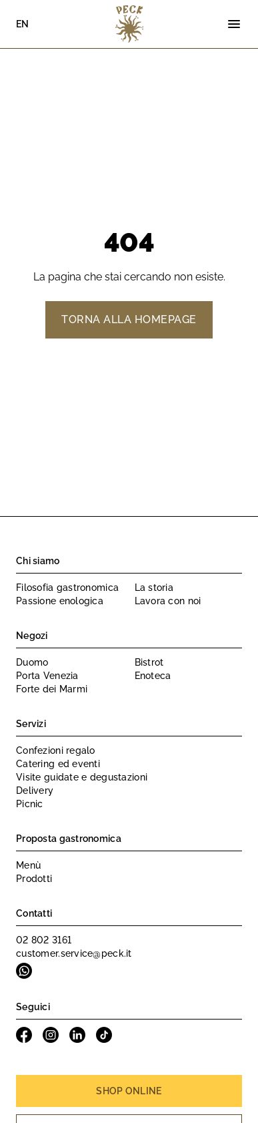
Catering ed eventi (58, 763)
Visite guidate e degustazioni (81, 777)
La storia (154, 587)
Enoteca (153, 675)
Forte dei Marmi (51, 689)
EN (22, 24)
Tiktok (104, 1035)
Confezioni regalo (55, 750)
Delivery (34, 790)
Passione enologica (59, 601)
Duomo (32, 662)
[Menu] (234, 24)
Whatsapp (24, 971)
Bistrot (149, 662)
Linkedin (77, 1035)
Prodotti (34, 878)
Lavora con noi (168, 601)
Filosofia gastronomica (67, 587)
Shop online (128, 1091)
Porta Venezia (47, 675)
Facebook (24, 1035)
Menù (28, 865)
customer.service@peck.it (74, 953)
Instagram (51, 1035)
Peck (129, 24)
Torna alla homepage (128, 319)
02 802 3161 (43, 940)
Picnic (29, 804)
